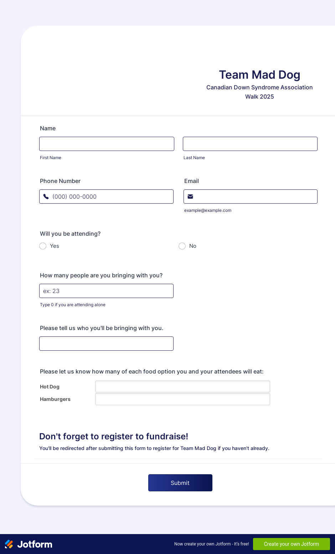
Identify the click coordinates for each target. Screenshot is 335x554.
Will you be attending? (70, 233)
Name (48, 128)
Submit (180, 482)
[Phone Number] (106, 196)
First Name (50, 157)
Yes (54, 245)
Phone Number (60, 180)
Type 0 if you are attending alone (72, 304)
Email (191, 180)
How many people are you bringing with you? (101, 275)
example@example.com (207, 210)
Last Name (194, 157)
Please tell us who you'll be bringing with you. (102, 327)
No (192, 245)
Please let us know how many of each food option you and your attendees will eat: (152, 371)
